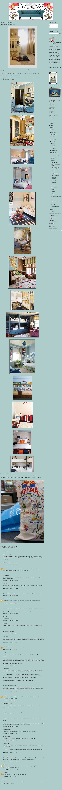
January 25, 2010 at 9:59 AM (10, 563)
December (53, 132)
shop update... (53, 156)
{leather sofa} (53, 182)
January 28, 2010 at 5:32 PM (10, 752)
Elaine (4, 623)
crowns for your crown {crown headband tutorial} (55, 169)
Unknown (5, 764)
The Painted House (52, 217)
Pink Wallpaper (52, 220)
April (52, 146)
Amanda (4, 668)
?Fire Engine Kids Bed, (21, 774)
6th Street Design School (53, 228)
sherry (4, 755)
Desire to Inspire (52, 226)
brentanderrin (5, 598)
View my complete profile (55, 67)
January (53, 152)
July (52, 141)
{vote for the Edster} (55, 175)
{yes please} (53, 191)
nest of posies (5, 652)
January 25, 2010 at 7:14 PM (10, 682)
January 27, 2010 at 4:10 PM (10, 733)
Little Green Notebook (53, 221)
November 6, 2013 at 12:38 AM (10, 769)
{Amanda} (5, 716)
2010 (51, 130)
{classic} (52, 189)
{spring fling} (53, 204)
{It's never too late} (54, 202)
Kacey (4, 636)
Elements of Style (52, 224)
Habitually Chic (52, 223)
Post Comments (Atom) (10, 783)
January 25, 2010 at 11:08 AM (10, 580)
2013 (51, 125)
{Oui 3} (52, 194)
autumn (4, 566)
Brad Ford (53, 158)
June (52, 143)
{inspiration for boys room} (8, 24)
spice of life (53, 160)
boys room (6, 547)
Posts (51, 24)
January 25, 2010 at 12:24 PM (10, 603)
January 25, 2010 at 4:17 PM (10, 642)
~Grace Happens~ (6, 554)
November (53, 134)
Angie (4, 583)
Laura (4, 710)
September (53, 137)
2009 (51, 209)
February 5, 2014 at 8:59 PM (10, 776)
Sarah (4, 606)
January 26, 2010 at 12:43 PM (10, 726)
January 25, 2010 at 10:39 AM (10, 572)
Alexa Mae (5, 575)
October (53, 136)
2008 (51, 211)
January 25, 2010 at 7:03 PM (10, 665)
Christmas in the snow (55, 206)
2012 (51, 127)
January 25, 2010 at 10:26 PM (10, 706)
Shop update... (53, 193)
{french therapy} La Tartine (56, 185)
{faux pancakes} (54, 187)
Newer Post (3, 781)
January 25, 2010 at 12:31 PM (10, 613)
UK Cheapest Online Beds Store (13, 767)
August (52, 139)
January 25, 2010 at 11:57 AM (10, 588)
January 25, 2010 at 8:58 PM (10, 691)
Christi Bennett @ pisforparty (8, 685)
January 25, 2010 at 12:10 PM (10, 595)
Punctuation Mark (6, 703)
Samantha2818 (6, 729)
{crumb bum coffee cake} (55, 173)
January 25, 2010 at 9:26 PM (10, 700)
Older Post (42, 781)
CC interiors (12, 547)
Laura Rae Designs (54, 162)
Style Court (51, 218)
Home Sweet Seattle (6, 591)
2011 (51, 129)
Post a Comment (3, 779)
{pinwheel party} (54, 180)
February (53, 150)
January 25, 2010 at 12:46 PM (10, 620)
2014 (51, 123)
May (52, 145)
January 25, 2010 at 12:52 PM (10, 633)
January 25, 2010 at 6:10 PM (10, 649)
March (52, 148)
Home (22, 781)
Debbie (4, 694)
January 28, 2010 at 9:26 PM (10, 761)
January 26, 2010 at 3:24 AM (10, 713)
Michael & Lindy (6, 645)
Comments (52, 27)
